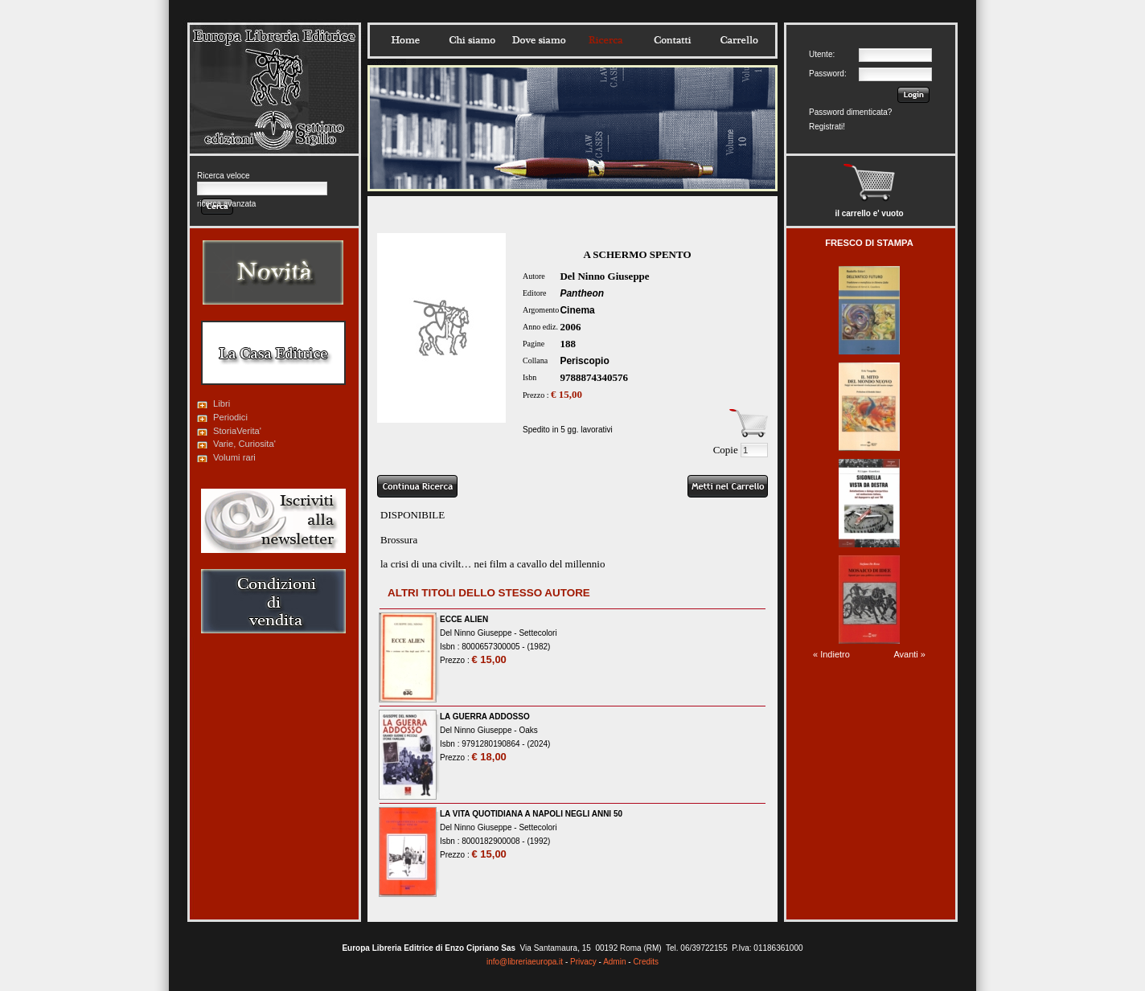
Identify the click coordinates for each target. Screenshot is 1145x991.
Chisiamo (472, 40)
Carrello (739, 40)
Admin (614, 961)
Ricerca (605, 40)
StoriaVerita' (237, 431)
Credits (646, 961)
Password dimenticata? (850, 112)
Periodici (230, 417)
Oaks (528, 730)
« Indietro (831, 654)
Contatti (672, 40)
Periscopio (584, 361)
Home (405, 40)
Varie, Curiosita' (244, 443)
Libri (221, 403)
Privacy (583, 961)
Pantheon (582, 293)
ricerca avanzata (226, 203)
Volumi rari (234, 457)
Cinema (577, 310)
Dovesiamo (539, 40)
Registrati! (827, 126)
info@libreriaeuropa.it (524, 961)
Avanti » (909, 654)
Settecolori (537, 633)
